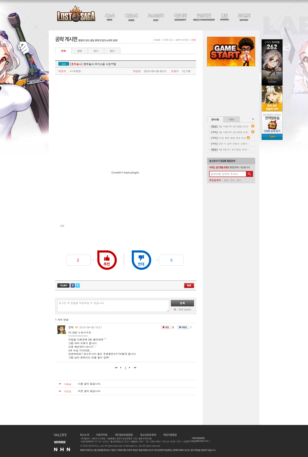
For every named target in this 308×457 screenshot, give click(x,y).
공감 (166, 327)
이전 (121, 369)
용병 (79, 51)
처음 (117, 369)
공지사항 (215, 119)
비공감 (183, 327)
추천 (107, 260)
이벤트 (231, 119)
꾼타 (71, 327)
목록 (189, 285)
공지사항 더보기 (253, 119)
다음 (130, 369)
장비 (95, 51)
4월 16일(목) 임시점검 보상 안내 (230, 132)
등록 (182, 303)
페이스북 (73, 285)
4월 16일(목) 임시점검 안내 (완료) (230, 126)
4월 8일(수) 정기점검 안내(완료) (230, 149)
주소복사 (63, 285)
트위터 (78, 285)
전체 (63, 51)
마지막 (134, 369)
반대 (141, 260)
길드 (239, 180)
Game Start (231, 51)
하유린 (75, 71)
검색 (249, 173)
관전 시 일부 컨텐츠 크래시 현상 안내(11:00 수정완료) (230, 143)
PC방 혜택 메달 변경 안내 (228, 138)
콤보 (112, 51)
